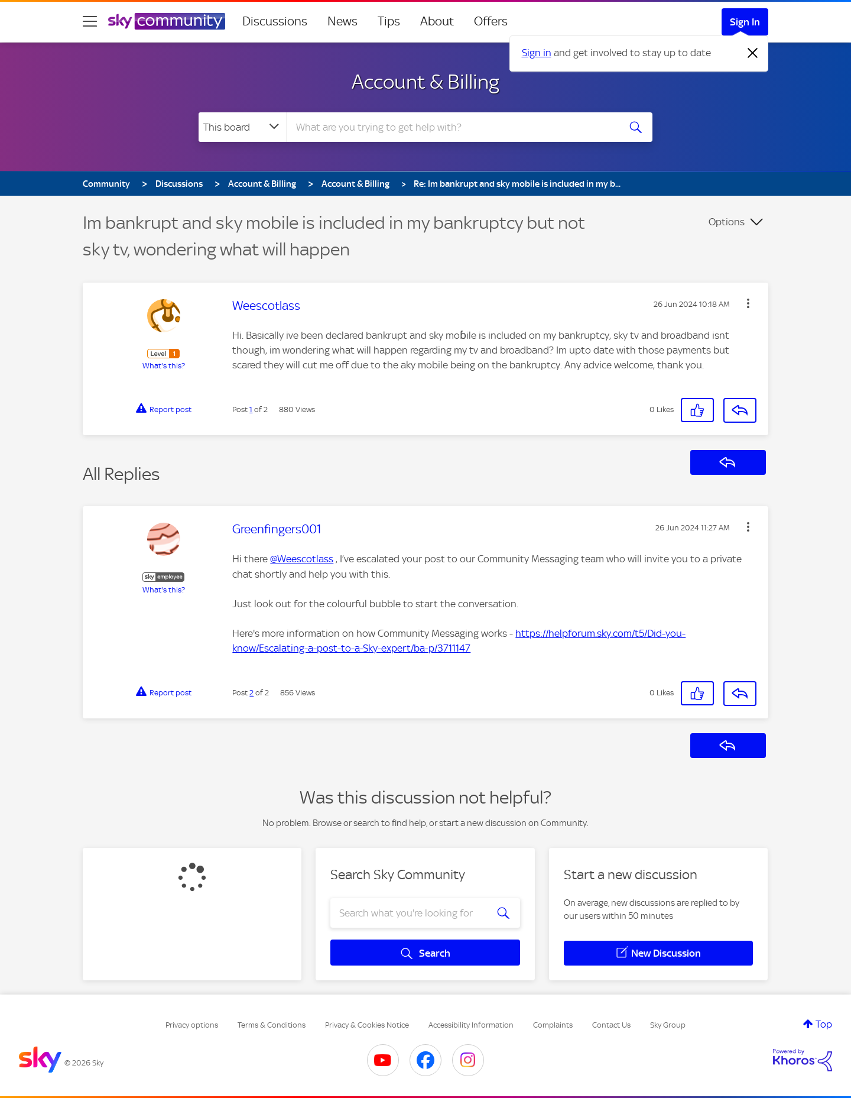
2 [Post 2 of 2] (251, 692)
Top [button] (824, 1024)
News (342, 21)
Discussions (274, 21)
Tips (389, 21)
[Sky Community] (166, 21)
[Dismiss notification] (752, 53)
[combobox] (451, 127)
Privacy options (191, 1025)
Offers (491, 21)
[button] (748, 303)
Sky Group (668, 1025)
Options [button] (727, 222)
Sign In (745, 22)
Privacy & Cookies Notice (367, 1025)
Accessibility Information (471, 1025)
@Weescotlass (301, 559)
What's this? (163, 365)
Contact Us (611, 1025)
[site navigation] (90, 21)
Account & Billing (425, 81)
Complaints (553, 1025)
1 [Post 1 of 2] (250, 409)
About (437, 21)
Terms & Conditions (272, 1025)
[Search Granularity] (243, 127)
